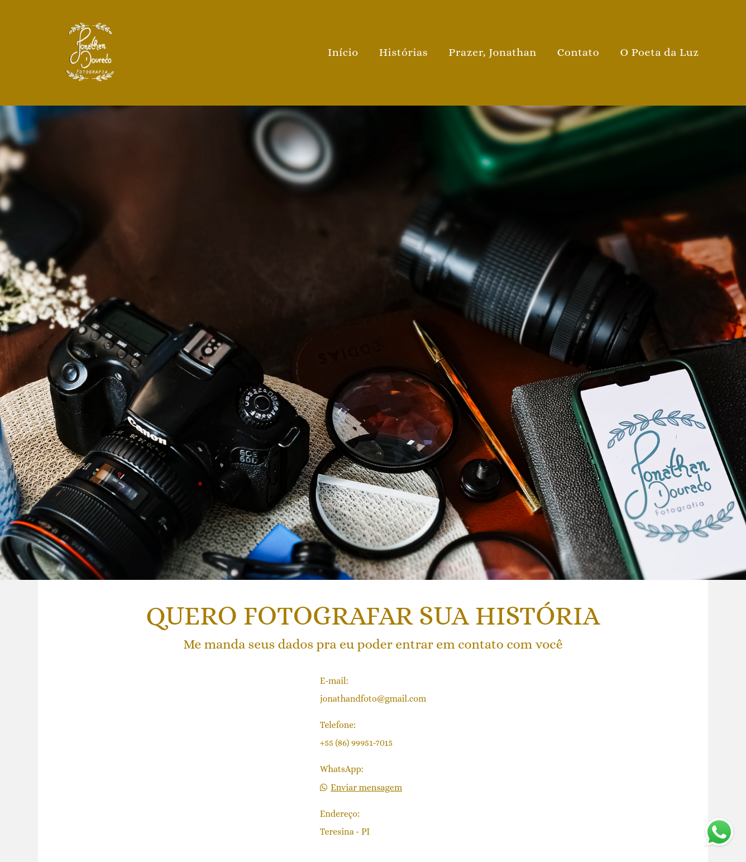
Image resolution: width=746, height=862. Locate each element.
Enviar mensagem (366, 787)
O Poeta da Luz (659, 52)
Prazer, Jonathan (492, 52)
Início (343, 52)
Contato (578, 52)
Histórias (403, 52)
